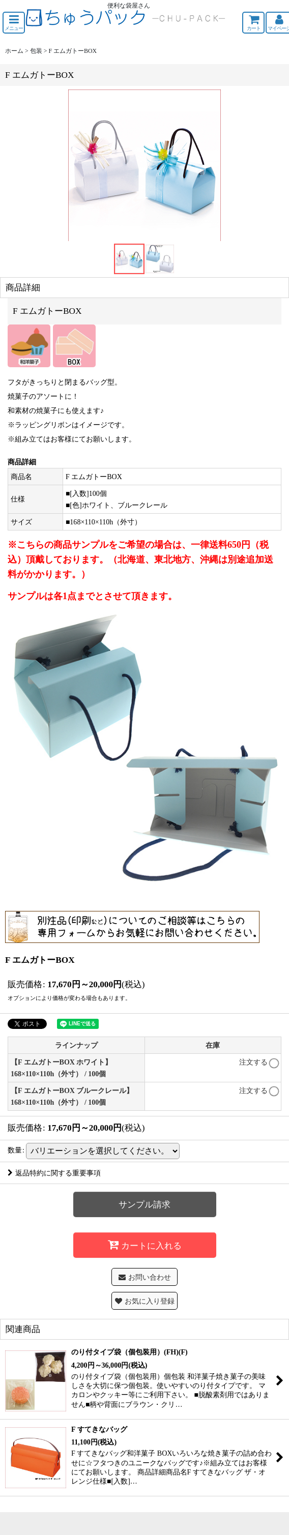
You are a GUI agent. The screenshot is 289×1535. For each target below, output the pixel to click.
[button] (14, 23)
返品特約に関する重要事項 (54, 1173)
